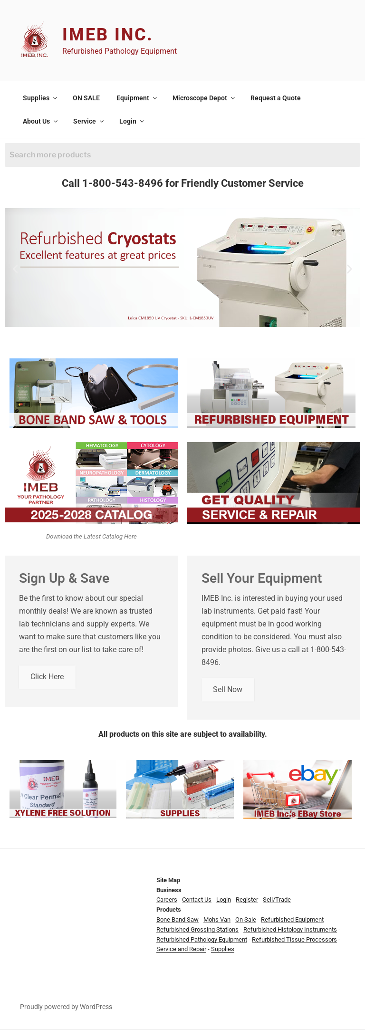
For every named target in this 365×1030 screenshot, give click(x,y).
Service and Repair (181, 949)
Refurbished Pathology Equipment (201, 939)
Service (89, 121)
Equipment (137, 98)
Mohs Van (217, 920)
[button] (15, 269)
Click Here (47, 677)
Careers (166, 900)
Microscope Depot (204, 98)
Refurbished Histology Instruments (290, 930)
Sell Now (228, 690)
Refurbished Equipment (292, 920)
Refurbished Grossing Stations (197, 930)
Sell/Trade (277, 900)
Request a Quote (275, 98)
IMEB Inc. (108, 35)
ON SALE (86, 98)
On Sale (245, 920)
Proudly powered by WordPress (66, 1007)
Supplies (40, 98)
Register (247, 900)
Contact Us (196, 900)
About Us (41, 121)
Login (132, 121)
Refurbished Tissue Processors (294, 939)
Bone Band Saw (177, 920)
